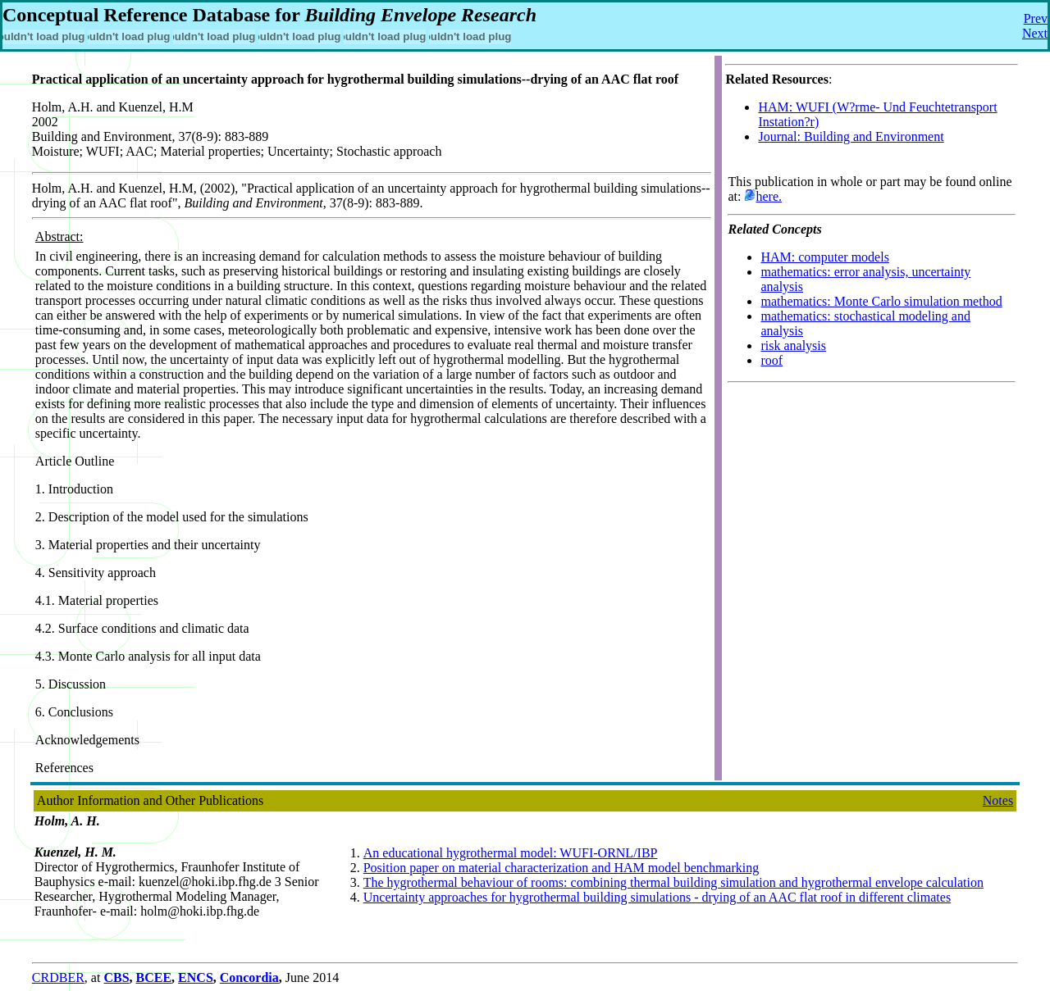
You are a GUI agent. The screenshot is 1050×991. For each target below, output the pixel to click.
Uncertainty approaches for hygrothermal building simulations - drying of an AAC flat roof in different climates (657, 897)
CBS (116, 977)
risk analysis (793, 345)
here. (769, 196)
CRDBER (58, 977)
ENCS (195, 977)
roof (771, 360)
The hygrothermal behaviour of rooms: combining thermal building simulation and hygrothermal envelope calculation (673, 882)
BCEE (154, 977)
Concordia (249, 977)
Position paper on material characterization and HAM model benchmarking (561, 868)
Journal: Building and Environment (850, 136)
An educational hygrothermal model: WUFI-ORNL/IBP (510, 853)
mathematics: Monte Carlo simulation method (881, 301)
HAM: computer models (824, 257)
